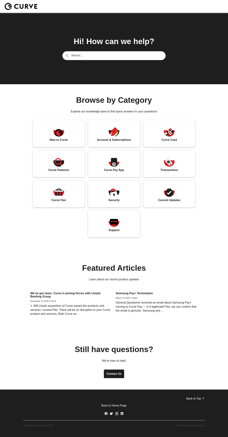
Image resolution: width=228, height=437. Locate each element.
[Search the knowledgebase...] (114, 55)
